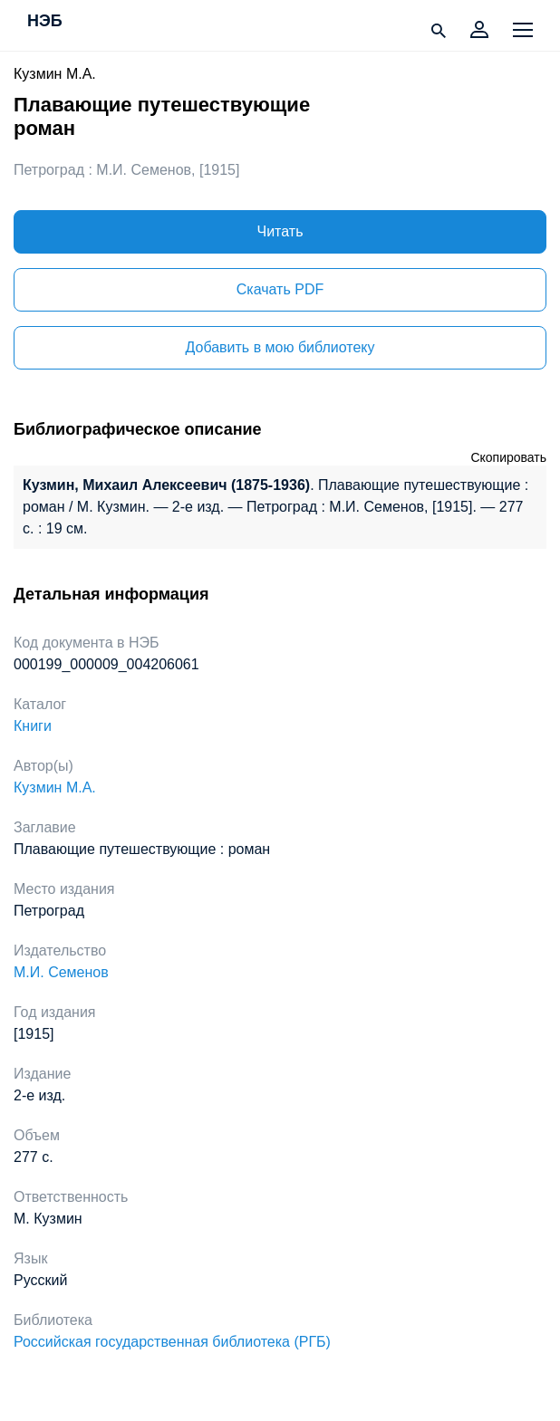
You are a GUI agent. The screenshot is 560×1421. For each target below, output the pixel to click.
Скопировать (508, 457)
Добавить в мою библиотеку (279, 347)
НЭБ (45, 22)
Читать (280, 231)
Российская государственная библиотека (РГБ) (172, 1341)
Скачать (280, 289)
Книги (33, 726)
